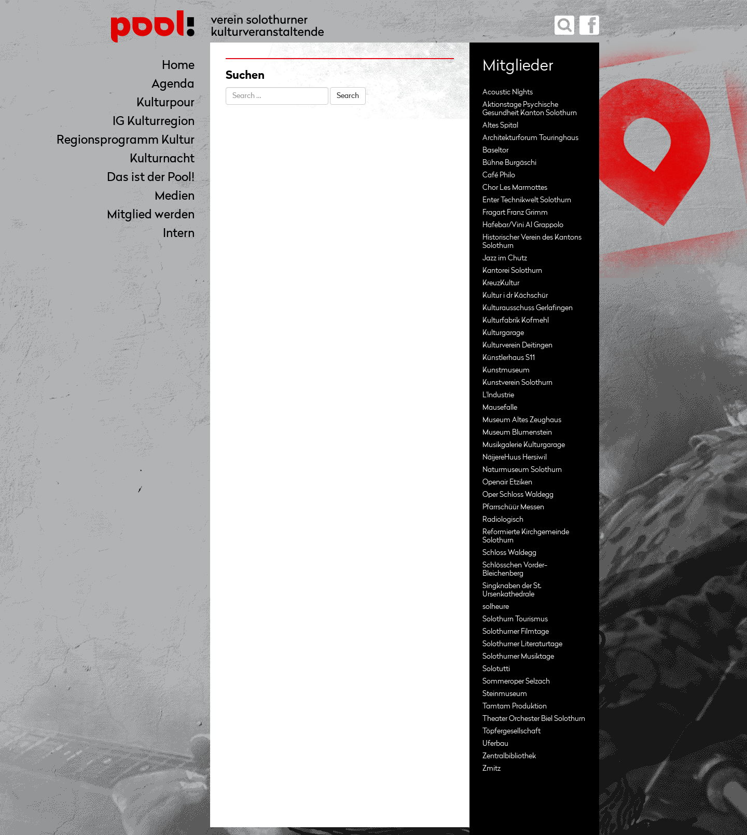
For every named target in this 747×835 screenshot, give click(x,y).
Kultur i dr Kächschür (515, 295)
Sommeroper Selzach (516, 681)
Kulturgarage (503, 333)
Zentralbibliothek (509, 756)
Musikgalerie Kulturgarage (523, 445)
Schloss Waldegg (509, 552)
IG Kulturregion (154, 122)
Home (178, 66)
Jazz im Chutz (504, 258)
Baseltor (495, 150)
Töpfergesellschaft (511, 731)
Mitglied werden (151, 215)
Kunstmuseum (506, 370)
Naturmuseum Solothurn (522, 470)
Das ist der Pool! (151, 178)
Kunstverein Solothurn (517, 382)
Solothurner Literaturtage (522, 644)
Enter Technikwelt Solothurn (526, 200)
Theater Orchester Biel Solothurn (533, 718)
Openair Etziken (507, 482)
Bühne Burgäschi (509, 162)
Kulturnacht (162, 159)
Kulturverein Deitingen (517, 345)
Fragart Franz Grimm (515, 212)
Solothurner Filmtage (515, 631)
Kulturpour (165, 103)
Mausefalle (499, 407)
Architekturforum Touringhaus (530, 138)
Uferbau (495, 743)
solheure (495, 606)
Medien (175, 197)
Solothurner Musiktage (518, 656)
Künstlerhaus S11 (508, 357)
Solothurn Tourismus (515, 619)
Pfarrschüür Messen (513, 507)
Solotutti (496, 669)
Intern (179, 234)
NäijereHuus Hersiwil (514, 457)
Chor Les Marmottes (514, 187)
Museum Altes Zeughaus (521, 420)
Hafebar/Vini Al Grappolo (522, 225)
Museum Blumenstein (517, 432)
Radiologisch (502, 519)
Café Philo (498, 175)
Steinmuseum (504, 694)
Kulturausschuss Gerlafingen (527, 308)
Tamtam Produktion (514, 706)
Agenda (173, 85)
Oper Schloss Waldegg (518, 494)
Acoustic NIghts (507, 92)
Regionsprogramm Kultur (126, 141)
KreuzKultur (500, 283)
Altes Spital (500, 125)
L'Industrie (498, 395)
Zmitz (491, 768)
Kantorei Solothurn (512, 270)
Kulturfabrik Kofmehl (515, 320)
